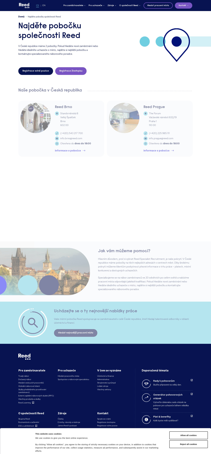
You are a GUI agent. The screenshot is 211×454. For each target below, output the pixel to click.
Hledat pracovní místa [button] (158, 5)
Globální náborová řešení (29, 386)
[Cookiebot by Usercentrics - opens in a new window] (17, 449)
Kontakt (182, 5)
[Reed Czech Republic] (24, 5)
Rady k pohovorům (164, 380)
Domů (21, 16)
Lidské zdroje (102, 386)
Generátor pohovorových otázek (167, 396)
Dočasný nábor (24, 379)
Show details (41, 449)
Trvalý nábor (23, 376)
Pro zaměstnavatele (73, 5)
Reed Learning (24, 402)
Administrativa (103, 379)
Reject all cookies (188, 425)
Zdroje (111, 5)
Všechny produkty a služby (29, 399)
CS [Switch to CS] (37, 5)
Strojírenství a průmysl (106, 383)
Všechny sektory (104, 389)
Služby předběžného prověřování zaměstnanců (32, 391)
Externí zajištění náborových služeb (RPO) (36, 395)
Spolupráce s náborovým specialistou (73, 379)
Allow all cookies (188, 416)
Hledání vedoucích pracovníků (31, 383)
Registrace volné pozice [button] (35, 71)
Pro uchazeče (95, 5)
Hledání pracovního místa (68, 376)
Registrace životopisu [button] (70, 71)
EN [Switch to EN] (43, 5)
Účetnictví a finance (105, 376)
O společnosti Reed (128, 5)
